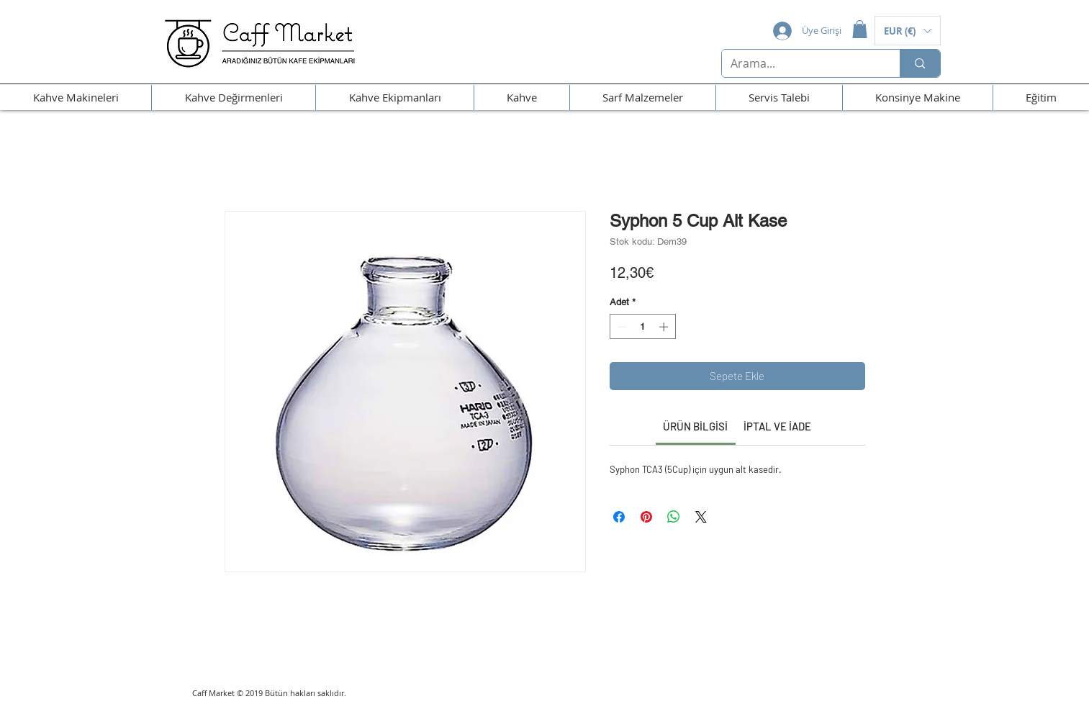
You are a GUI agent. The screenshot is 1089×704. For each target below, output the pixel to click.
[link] (695, 426)
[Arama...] (800, 63)
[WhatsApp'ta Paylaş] (673, 516)
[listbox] (908, 30)
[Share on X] (701, 516)
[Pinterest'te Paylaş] (646, 516)
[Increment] (665, 327)
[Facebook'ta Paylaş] (619, 516)
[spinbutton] (642, 327)
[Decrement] (620, 327)
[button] (859, 29)
